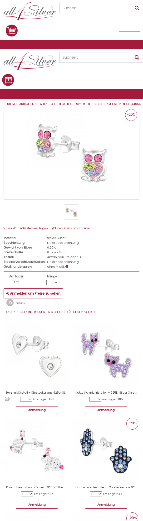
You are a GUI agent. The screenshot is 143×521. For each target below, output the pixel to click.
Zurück (15, 302)
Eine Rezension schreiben (71, 228)
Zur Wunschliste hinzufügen (26, 228)
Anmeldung (37, 410)
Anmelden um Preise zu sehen (33, 293)
